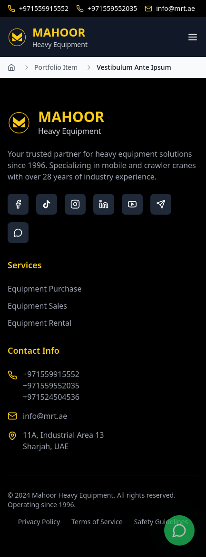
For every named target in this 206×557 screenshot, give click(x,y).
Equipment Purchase (45, 288)
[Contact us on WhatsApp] (179, 530)
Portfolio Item (56, 67)
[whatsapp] (18, 232)
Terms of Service (97, 521)
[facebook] (18, 204)
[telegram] (160, 204)
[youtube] (132, 204)
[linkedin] (103, 204)
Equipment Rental (39, 323)
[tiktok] (46, 204)
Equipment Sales (37, 306)
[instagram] (75, 204)
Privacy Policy (39, 521)
